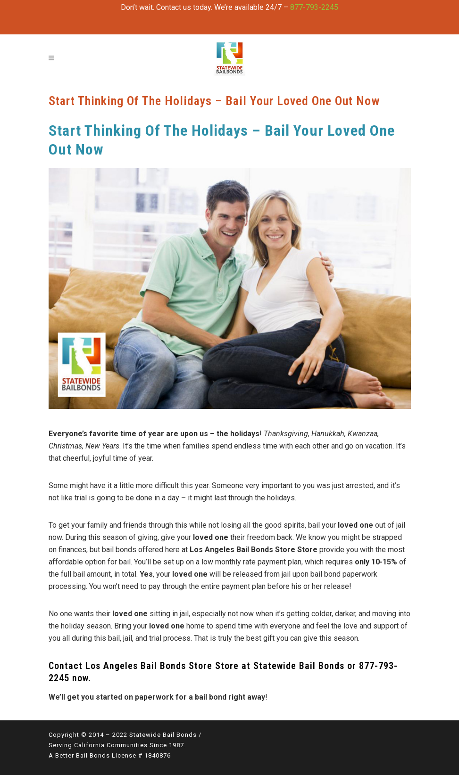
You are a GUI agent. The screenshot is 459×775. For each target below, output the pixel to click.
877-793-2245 (314, 7)
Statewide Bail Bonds (298, 665)
